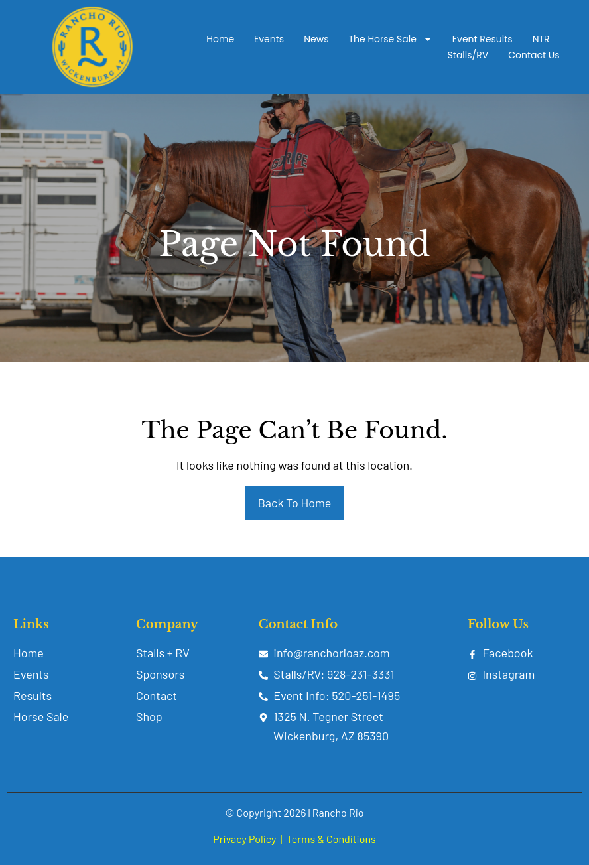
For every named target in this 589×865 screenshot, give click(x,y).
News (316, 39)
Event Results (482, 39)
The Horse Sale (390, 39)
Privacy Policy (244, 838)
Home (220, 39)
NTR (541, 39)
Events (269, 39)
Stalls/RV (468, 55)
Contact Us (533, 55)
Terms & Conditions (331, 838)
